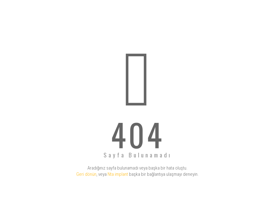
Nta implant (118, 174)
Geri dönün (86, 174)
